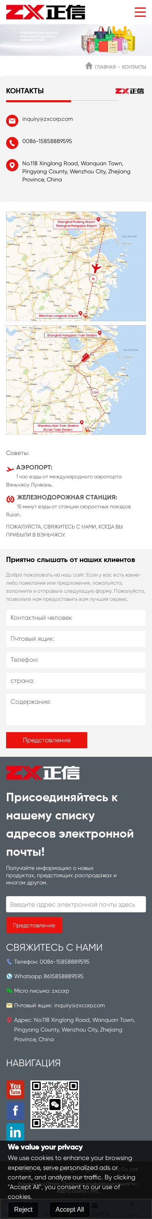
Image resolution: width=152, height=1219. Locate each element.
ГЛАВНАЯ (105, 67)
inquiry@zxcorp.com (47, 119)
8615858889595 (63, 976)
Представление (47, 740)
